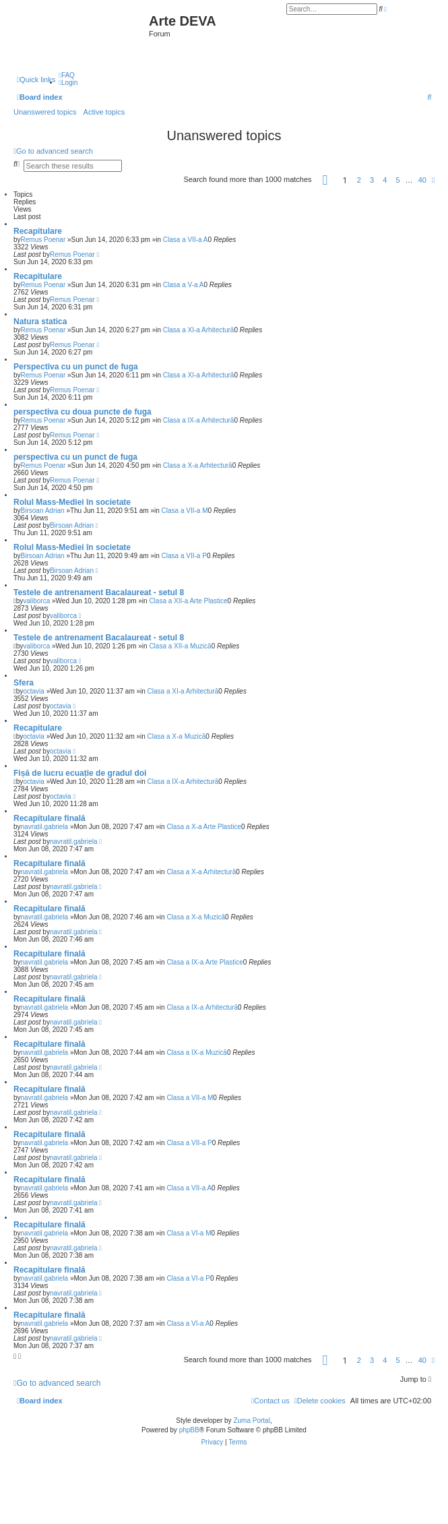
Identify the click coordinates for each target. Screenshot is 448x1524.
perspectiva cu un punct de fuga (75, 457)
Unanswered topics (45, 112)
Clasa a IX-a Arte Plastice (204, 962)
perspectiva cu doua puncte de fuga (82, 412)
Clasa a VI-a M (188, 1233)
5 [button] (397, 180)
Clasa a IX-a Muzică (196, 1052)
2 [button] (359, 180)
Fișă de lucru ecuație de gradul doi (79, 773)
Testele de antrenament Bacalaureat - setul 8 (98, 592)
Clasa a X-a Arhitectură (197, 465)
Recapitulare (37, 231)
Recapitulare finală (49, 818)
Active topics (104, 112)
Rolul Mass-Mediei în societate (72, 502)
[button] (325, 180)
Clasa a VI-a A (188, 1323)
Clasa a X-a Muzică (177, 736)
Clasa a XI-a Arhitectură (198, 330)
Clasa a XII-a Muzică (180, 646)
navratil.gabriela (45, 826)
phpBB (189, 1430)
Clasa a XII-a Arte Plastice (188, 601)
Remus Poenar (43, 239)
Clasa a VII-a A (185, 239)
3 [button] (372, 180)
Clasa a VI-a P (188, 1278)
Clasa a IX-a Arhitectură (198, 420)
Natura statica (40, 321)
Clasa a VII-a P (184, 555)
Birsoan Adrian (43, 510)
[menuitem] (67, 75)
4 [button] (385, 180)
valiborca (36, 601)
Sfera (23, 683)
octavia (33, 691)
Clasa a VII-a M (185, 510)
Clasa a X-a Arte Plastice (203, 826)
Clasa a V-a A (183, 284)
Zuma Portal (251, 1420)
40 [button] (422, 180)
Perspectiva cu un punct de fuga (75, 366)
